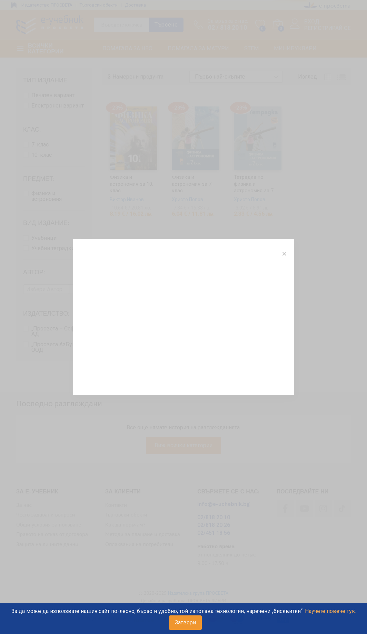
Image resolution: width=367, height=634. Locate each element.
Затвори (185, 622)
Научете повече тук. (330, 611)
